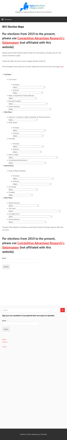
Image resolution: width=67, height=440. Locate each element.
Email (4, 258)
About (4, 339)
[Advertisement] (33, 283)
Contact (4, 342)
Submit (6, 267)
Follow (4, 347)
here (61, 67)
